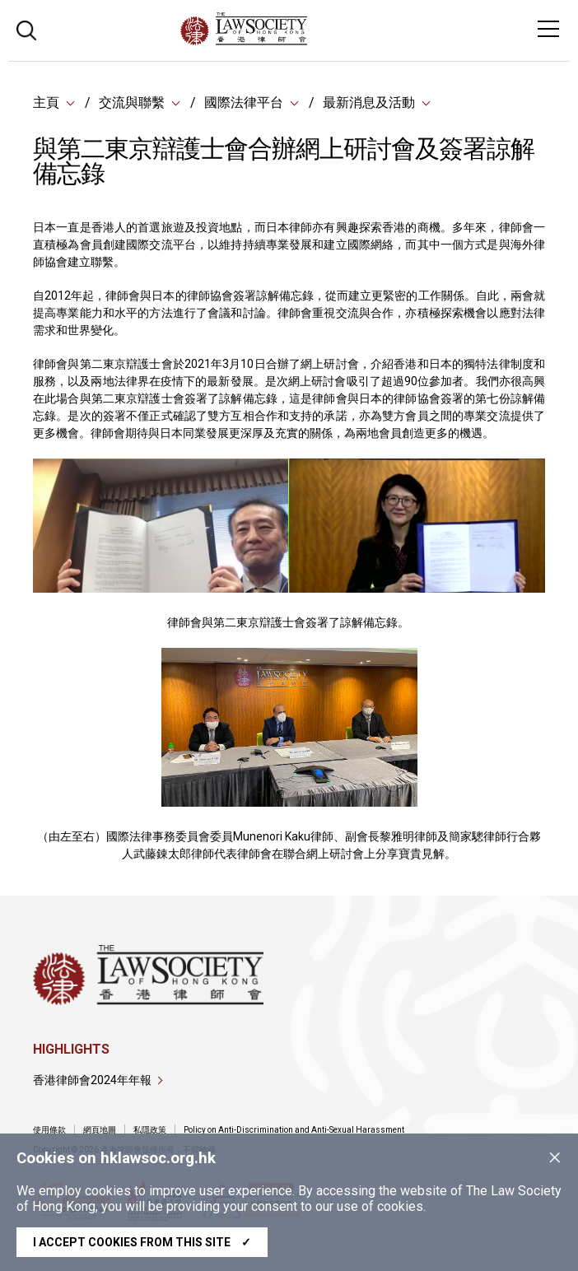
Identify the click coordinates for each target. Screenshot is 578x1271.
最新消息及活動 (369, 102)
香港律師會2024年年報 (92, 1080)
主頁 (46, 102)
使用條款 (49, 1129)
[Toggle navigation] (548, 29)
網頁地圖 (99, 1129)
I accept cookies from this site (142, 1242)
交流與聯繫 (132, 102)
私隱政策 (149, 1129)
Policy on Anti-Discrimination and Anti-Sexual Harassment (294, 1129)
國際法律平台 (243, 102)
